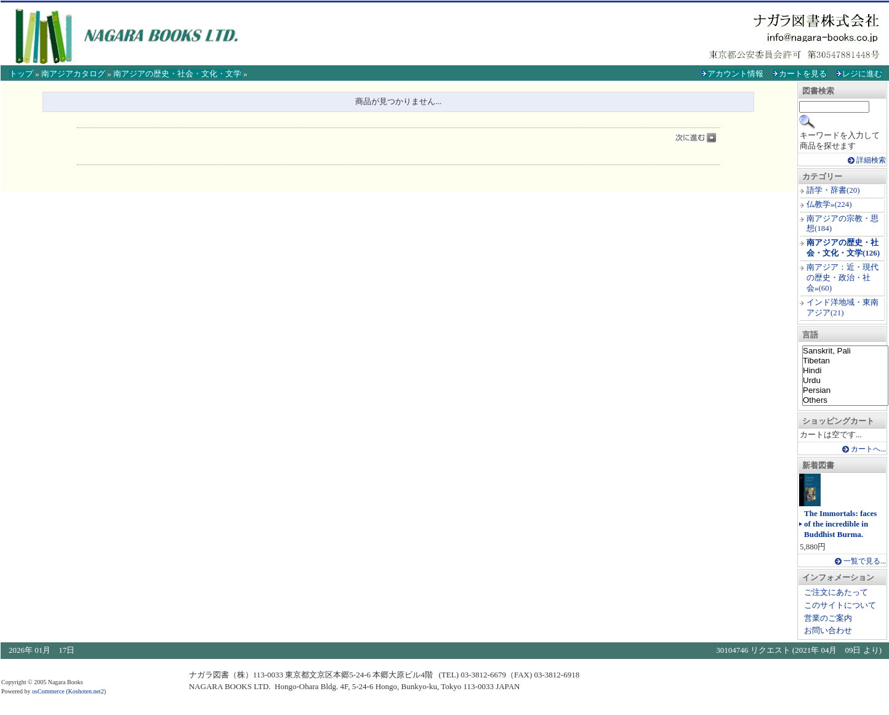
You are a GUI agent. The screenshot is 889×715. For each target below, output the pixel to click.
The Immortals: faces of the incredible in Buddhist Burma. (840, 524)
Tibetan (845, 361)
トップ (21, 73)
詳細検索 (871, 160)
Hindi (845, 371)
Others (845, 400)
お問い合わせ (828, 630)
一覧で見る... (864, 561)
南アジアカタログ (73, 73)
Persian (845, 390)
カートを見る (803, 73)
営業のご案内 (828, 618)
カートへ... (868, 449)
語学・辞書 (827, 190)
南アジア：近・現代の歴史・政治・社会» (843, 277)
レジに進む (862, 73)
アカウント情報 (735, 73)
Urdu (845, 381)
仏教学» (821, 204)
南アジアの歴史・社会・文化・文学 (177, 73)
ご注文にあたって (836, 592)
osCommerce (48, 691)
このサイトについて (840, 605)
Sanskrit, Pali (845, 351)
